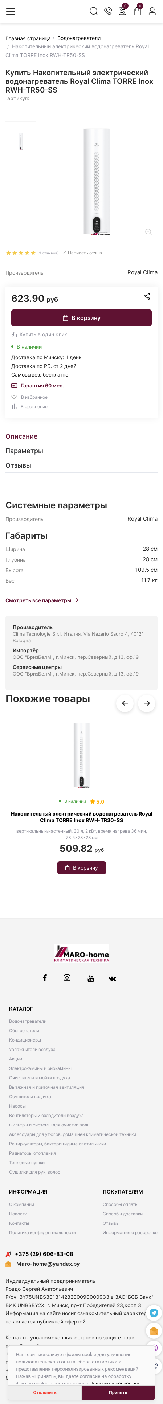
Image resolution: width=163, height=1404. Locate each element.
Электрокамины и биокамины (40, 1068)
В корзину (82, 317)
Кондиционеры (25, 1040)
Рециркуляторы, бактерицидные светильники (57, 1143)
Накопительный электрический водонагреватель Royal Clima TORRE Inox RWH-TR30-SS (81, 816)
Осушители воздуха (30, 1096)
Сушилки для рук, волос (34, 1172)
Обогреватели (24, 1030)
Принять (118, 1392)
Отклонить (45, 1392)
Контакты (19, 1223)
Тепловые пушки (27, 1162)
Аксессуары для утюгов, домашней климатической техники (72, 1134)
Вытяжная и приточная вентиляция (46, 1087)
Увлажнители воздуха (32, 1049)
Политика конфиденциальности (42, 1232)
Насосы (17, 1106)
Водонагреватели (27, 1021)
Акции (15, 1059)
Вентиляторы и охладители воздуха (46, 1115)
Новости (18, 1213)
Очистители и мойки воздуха (39, 1077)
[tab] (81, 436)
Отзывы (111, 1223)
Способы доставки (123, 1213)
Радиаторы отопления (32, 1153)
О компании (21, 1204)
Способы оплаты (120, 1204)
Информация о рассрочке (130, 1232)
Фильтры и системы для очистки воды (49, 1125)
